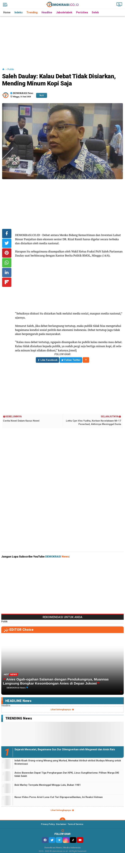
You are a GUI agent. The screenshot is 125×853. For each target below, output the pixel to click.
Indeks (18, 12)
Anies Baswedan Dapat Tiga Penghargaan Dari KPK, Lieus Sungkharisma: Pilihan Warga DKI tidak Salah (66, 774)
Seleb (95, 12)
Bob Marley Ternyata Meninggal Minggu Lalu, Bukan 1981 (47, 784)
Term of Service (75, 824)
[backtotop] (62, 820)
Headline (47, 12)
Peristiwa (82, 12)
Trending (32, 12)
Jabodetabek (64, 12)
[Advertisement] (63, 39)
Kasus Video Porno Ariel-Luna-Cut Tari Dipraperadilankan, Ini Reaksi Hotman (58, 797)
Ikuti (41, 95)
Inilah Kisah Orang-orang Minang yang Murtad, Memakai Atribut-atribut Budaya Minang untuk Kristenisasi (67, 762)
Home (7, 12)
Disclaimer (61, 824)
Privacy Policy (48, 824)
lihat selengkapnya (63, 709)
